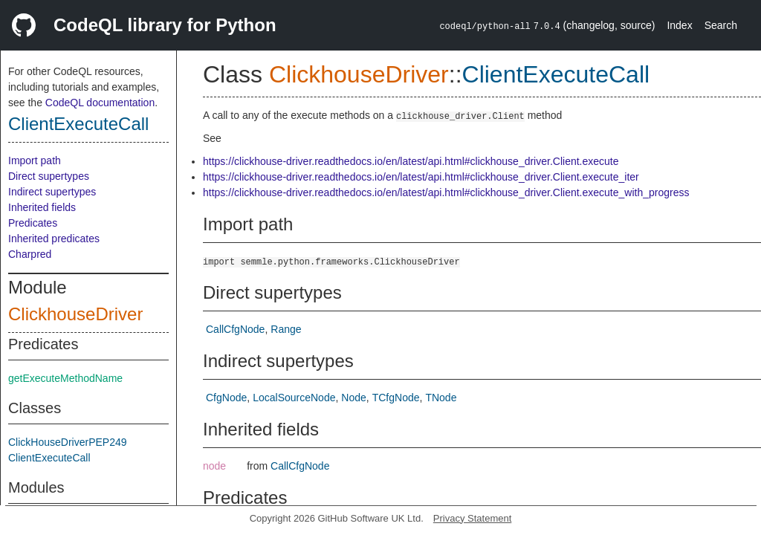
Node (353, 397)
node (214, 466)
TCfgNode (396, 397)
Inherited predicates (54, 238)
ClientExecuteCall (78, 124)
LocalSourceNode (294, 397)
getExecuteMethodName (65, 378)
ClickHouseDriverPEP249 (67, 442)
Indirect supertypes (52, 192)
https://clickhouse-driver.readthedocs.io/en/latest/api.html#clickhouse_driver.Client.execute (411, 161)
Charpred (29, 254)
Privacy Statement (472, 518)
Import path (34, 160)
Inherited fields (42, 207)
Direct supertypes (48, 176)
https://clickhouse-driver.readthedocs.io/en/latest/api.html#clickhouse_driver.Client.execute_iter (421, 177)
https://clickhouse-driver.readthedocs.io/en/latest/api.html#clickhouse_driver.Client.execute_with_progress (446, 192)
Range (286, 329)
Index (679, 25)
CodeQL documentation (100, 102)
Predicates (32, 223)
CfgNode (226, 397)
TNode (440, 397)
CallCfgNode (235, 329)
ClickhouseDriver (75, 314)
